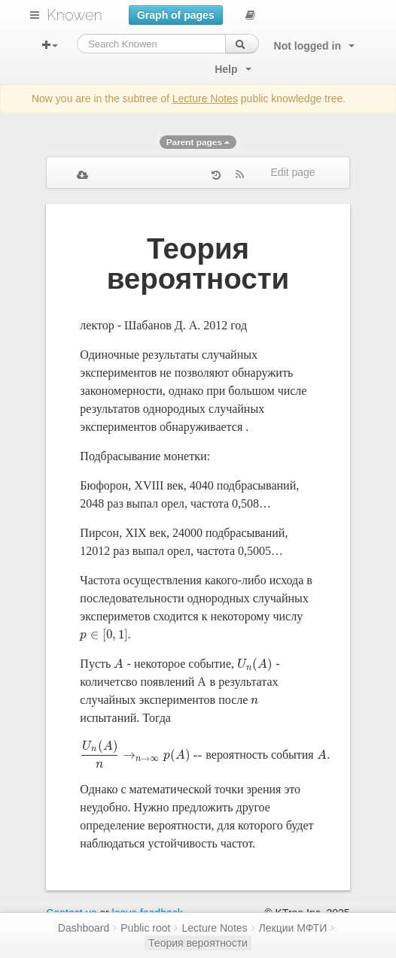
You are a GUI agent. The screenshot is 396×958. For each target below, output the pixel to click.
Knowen (74, 15)
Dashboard (84, 928)
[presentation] (103, 634)
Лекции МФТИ (293, 928)
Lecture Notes (205, 98)
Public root (145, 928)
